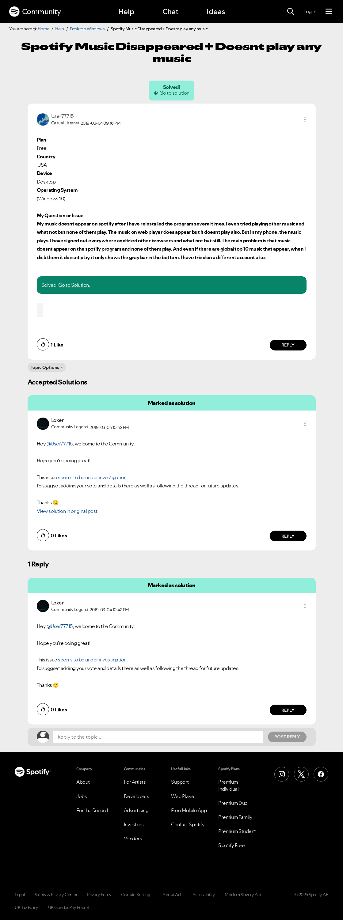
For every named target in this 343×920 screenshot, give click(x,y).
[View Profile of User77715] (62, 116)
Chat (170, 11)
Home (43, 29)
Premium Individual (228, 785)
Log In (309, 11)
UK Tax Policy (26, 907)
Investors (134, 824)
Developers (136, 796)
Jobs (81, 796)
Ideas (216, 11)
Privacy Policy (99, 894)
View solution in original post (67, 511)
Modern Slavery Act (243, 894)
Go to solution (174, 92)
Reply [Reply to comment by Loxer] (288, 536)
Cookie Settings (137, 894)
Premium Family (235, 817)
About (83, 781)
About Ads (172, 894)
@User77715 (60, 443)
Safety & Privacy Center (56, 894)
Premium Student (237, 831)
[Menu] (329, 11)
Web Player (183, 796)
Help (126, 11)
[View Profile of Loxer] (57, 420)
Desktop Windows (87, 29)
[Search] (290, 12)
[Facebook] (321, 774)
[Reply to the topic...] (158, 737)
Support (180, 781)
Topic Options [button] (45, 367)
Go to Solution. (74, 285)
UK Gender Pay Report (69, 907)
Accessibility (203, 894)
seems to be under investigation (92, 477)
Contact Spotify (188, 824)
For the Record (92, 810)
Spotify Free (231, 845)
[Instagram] (281, 774)
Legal (20, 894)
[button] (305, 119)
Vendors (133, 838)
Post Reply (287, 737)
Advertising (136, 810)
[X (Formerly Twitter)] (301, 774)
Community (35, 11)
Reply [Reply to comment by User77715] (288, 345)
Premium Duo (233, 803)
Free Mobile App (189, 810)
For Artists (135, 781)
